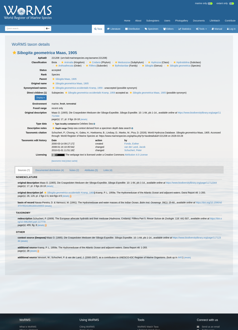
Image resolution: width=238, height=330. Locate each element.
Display (41, 97)
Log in (231, 29)
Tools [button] (201, 29)
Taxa (98, 29)
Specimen (151, 29)
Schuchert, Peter (133, 150)
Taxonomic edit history (34, 140)
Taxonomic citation (36, 132)
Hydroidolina (181, 62)
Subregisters (152, 20)
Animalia (66, 62)
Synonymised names (35, 88)
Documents (199, 20)
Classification (39, 62)
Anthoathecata (64, 65)
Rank (44, 74)
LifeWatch (215, 20)
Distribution (132, 29)
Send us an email (208, 326)
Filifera (90, 65)
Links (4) (107, 170)
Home (127, 20)
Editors (168, 29)
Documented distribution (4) (49, 170)
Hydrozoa (154, 62)
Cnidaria (94, 62)
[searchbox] (23, 28)
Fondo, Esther (131, 143)
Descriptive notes (37, 128)
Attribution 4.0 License (136, 154)
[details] (83, 119)
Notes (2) (74, 170)
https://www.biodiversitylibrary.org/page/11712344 (191, 182)
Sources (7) (24, 170)
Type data (41, 123)
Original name (39, 83)
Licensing (41, 154)
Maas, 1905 (64, 79)
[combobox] (24, 28)
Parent (43, 79)
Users (167, 20)
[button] (14, 53)
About (138, 20)
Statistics (184, 29)
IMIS (180, 257)
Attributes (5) (91, 170)
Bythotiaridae (120, 65)
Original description (36, 112)
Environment (40, 103)
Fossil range (40, 108)
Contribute (230, 20)
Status (43, 70)
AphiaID (42, 58)
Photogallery (181, 20)
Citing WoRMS (87, 326)
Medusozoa (122, 62)
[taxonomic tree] (59, 161)
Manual (217, 29)
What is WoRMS (27, 326)
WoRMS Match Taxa (148, 326)
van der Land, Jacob (134, 147)
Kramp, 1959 (77, 88)
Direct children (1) (37, 92)
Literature (113, 29)
